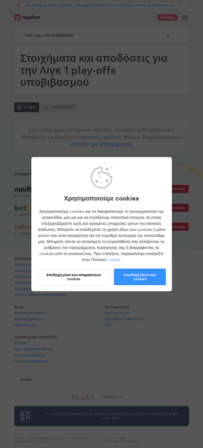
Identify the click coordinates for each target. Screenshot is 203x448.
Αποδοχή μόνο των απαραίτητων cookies (73, 277)
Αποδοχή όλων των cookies (139, 277)
